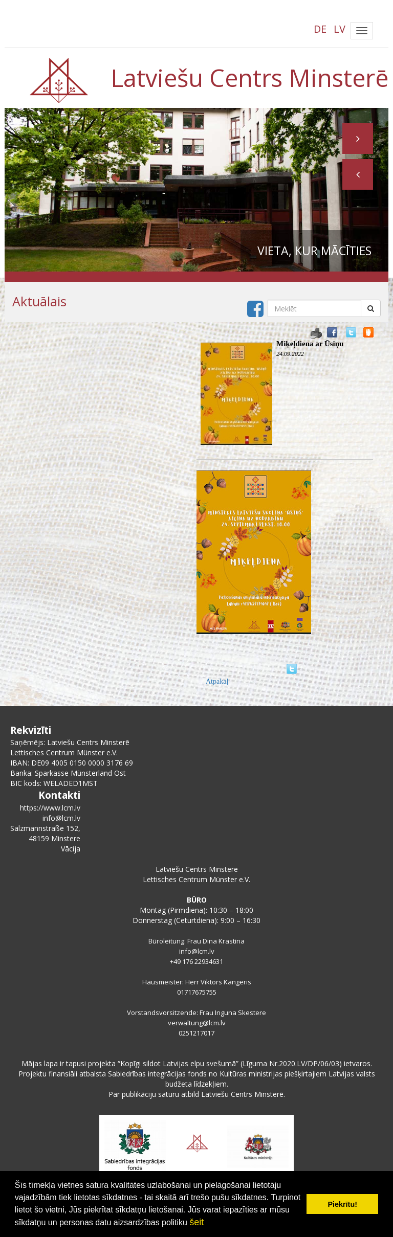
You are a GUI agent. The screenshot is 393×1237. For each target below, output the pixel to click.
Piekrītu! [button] (342, 1204)
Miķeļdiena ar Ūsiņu (309, 344)
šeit (196, 1222)
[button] (357, 174)
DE (320, 29)
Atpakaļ (217, 681)
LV (339, 29)
